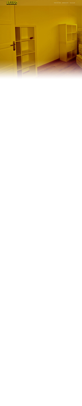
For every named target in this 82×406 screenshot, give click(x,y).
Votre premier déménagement (19, 214)
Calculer (72, 2)
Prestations (57, 2)
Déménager (65, 2)
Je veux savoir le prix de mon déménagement (62, 218)
